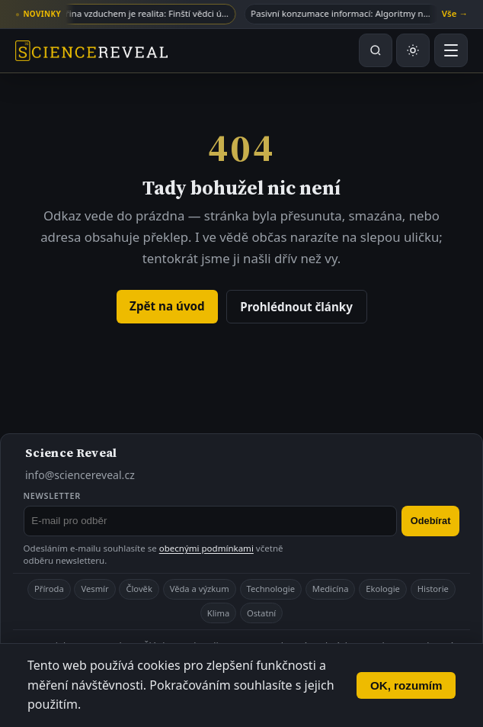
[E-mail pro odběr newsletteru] (211, 521)
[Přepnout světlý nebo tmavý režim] (413, 50)
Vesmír (94, 588)
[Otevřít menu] (451, 50)
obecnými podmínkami (206, 548)
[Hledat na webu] (375, 50)
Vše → (455, 13)
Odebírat (431, 520)
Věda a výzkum (199, 588)
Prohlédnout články (296, 306)
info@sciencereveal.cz (80, 475)
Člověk (139, 588)
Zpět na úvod (167, 306)
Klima (218, 613)
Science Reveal (71, 452)
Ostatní (261, 613)
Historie (433, 588)
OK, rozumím (406, 685)
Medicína (330, 588)
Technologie (271, 588)
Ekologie (383, 588)
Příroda (49, 588)
